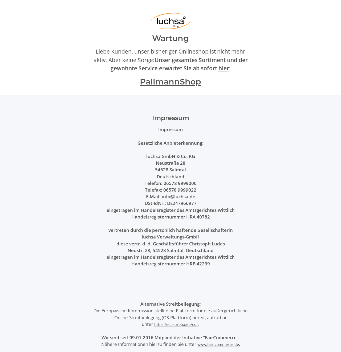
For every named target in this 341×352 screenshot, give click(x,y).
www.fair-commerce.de (218, 344)
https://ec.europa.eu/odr (176, 324)
